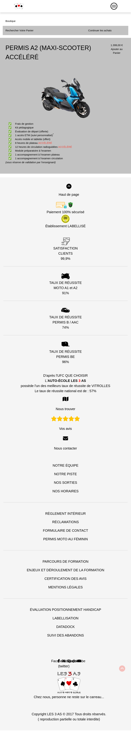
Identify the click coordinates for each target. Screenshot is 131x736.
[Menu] (114, 6)
